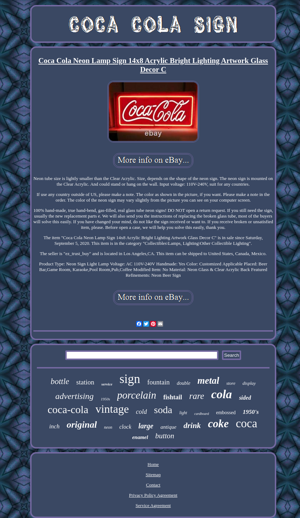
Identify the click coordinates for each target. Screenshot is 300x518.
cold (141, 411)
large (145, 426)
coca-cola (68, 409)
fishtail (172, 397)
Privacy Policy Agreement (153, 495)
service (106, 384)
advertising (74, 396)
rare (196, 396)
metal (209, 380)
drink (192, 425)
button (164, 436)
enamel (140, 437)
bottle (60, 381)
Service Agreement (153, 505)
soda (163, 409)
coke (218, 423)
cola (221, 394)
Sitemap (153, 474)
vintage (112, 408)
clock (125, 427)
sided (245, 398)
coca (246, 423)
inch (54, 426)
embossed (225, 412)
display (249, 383)
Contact (153, 485)
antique (168, 427)
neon (108, 427)
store (230, 383)
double (183, 383)
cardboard (201, 414)
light (183, 412)
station (85, 382)
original (82, 425)
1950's (251, 412)
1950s (105, 399)
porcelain (136, 395)
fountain (158, 382)
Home (153, 464)
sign (130, 379)
